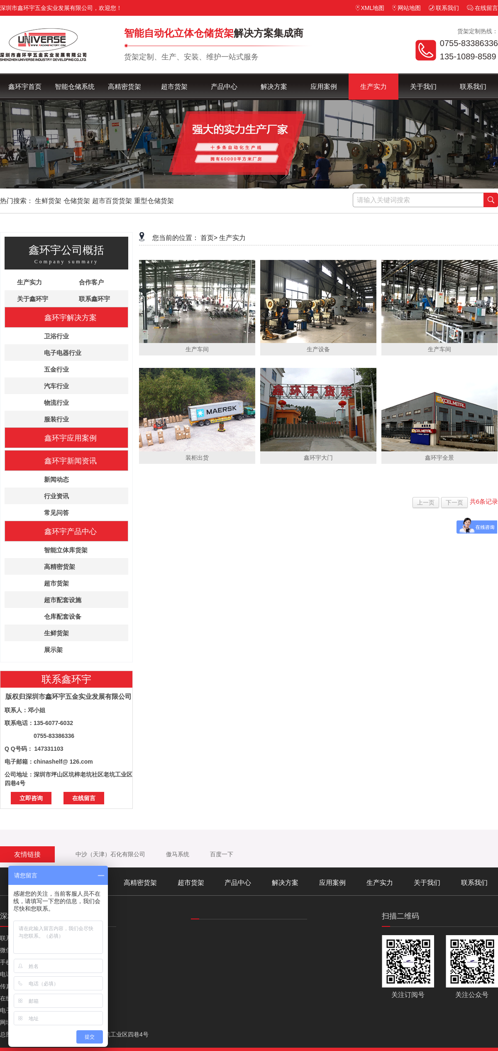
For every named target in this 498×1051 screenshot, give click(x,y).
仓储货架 (76, 200)
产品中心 (224, 86)
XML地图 (370, 8)
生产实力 (373, 86)
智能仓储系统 (75, 86)
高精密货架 (124, 86)
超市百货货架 (112, 200)
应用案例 (323, 86)
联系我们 (444, 8)
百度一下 (221, 854)
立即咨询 (31, 798)
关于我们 (423, 86)
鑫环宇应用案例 (70, 438)
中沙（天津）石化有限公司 (110, 854)
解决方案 (274, 86)
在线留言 (482, 8)
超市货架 (174, 86)
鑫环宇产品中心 (70, 531)
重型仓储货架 (154, 200)
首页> (208, 237)
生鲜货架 (48, 200)
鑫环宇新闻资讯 (70, 461)
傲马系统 (177, 854)
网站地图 (406, 8)
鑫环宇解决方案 (70, 318)
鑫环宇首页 (25, 86)
